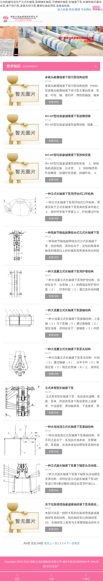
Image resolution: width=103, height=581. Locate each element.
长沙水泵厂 (53, 566)
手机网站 (86, 9)
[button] (10, 54)
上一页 (53, 543)
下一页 (70, 543)
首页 (46, 543)
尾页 (77, 543)
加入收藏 (62, 9)
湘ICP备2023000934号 (76, 561)
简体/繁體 (74, 9)
